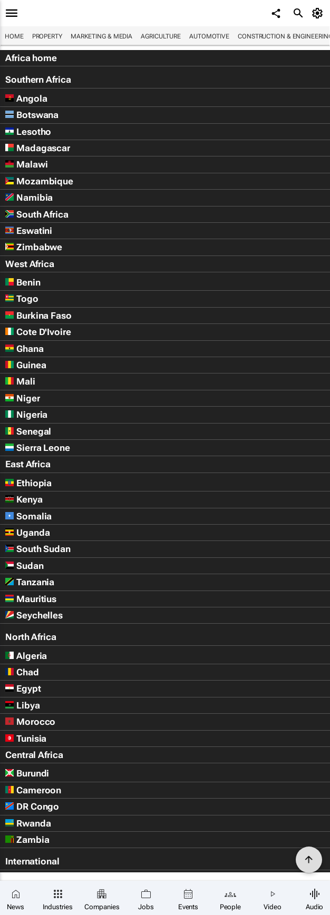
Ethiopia (28, 483)
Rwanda (28, 823)
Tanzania (29, 582)
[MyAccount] (319, 13)
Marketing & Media (101, 36)
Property (47, 36)
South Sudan (38, 549)
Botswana (32, 115)
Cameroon (33, 790)
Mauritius (30, 599)
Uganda (27, 532)
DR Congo (32, 806)
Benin (23, 282)
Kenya (24, 499)
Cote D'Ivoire (38, 332)
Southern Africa (38, 79)
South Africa (37, 214)
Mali (20, 381)
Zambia (27, 839)
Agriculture (161, 36)
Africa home (31, 58)
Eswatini (28, 230)
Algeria (26, 656)
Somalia (28, 516)
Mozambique (39, 181)
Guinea (25, 365)
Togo (21, 298)
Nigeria (26, 414)
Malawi (26, 164)
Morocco (30, 721)
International (32, 861)
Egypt (23, 688)
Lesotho (28, 131)
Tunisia (25, 738)
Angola (26, 98)
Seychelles (34, 615)
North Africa (30, 637)
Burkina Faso (38, 315)
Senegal (28, 431)
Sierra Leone (37, 447)
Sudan (24, 565)
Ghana (24, 348)
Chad (22, 672)
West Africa (29, 264)
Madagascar (37, 148)
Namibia (29, 197)
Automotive (209, 36)
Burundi (27, 773)
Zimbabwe (33, 247)
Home (14, 36)
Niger (22, 398)
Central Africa (34, 755)
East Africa (28, 464)
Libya (22, 705)
